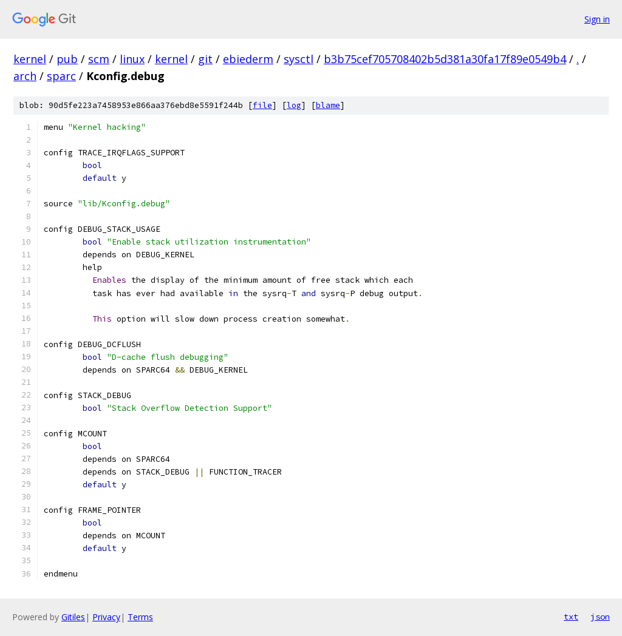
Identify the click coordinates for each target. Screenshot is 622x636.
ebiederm (248, 59)
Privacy (106, 617)
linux (132, 59)
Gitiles (73, 617)
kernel (29, 59)
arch (24, 76)
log (294, 105)
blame (328, 105)
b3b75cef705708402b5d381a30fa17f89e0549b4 (445, 59)
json (600, 616)
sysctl (298, 59)
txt (571, 616)
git (205, 59)
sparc (61, 76)
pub (67, 59)
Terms (140, 617)
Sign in (597, 19)
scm (98, 59)
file (262, 105)
